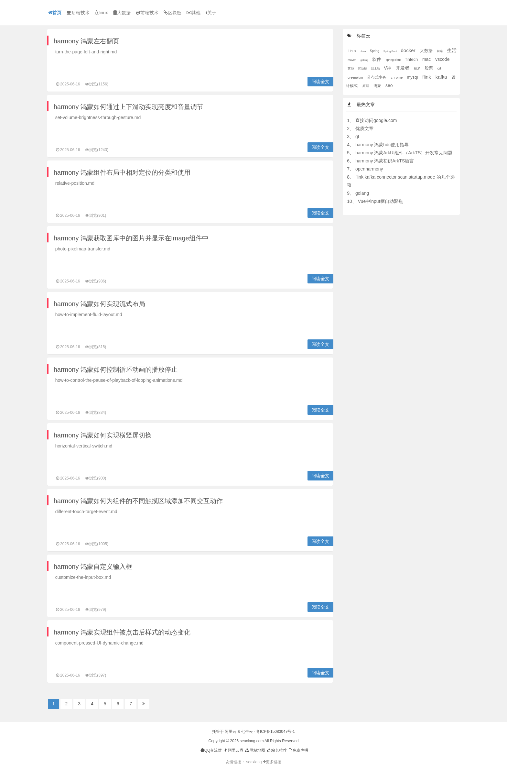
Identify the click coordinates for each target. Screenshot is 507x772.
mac (427, 59)
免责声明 (298, 750)
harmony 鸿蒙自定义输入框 (93, 566)
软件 (377, 59)
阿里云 (230, 731)
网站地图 (254, 750)
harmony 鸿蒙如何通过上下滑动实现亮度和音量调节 (128, 106)
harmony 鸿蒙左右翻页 (86, 41)
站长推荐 (276, 750)
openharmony (369, 168)
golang (365, 60)
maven (352, 59)
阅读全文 (320, 81)
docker (409, 50)
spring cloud (394, 59)
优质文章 (364, 128)
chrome (397, 77)
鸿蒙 (377, 85)
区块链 (172, 12)
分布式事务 (377, 77)
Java (364, 51)
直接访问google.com (376, 120)
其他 (193, 12)
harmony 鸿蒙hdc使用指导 (382, 144)
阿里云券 (233, 750)
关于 (211, 12)
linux (101, 12)
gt (357, 136)
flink (427, 77)
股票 (429, 68)
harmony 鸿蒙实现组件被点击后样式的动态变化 (122, 632)
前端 (440, 51)
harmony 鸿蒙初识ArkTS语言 (384, 160)
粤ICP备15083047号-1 (275, 731)
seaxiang (254, 762)
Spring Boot (390, 51)
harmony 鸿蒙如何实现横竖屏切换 (103, 435)
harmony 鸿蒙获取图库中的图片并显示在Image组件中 (131, 238)
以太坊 (376, 68)
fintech (412, 59)
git (439, 68)
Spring (375, 51)
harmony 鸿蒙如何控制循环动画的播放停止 (116, 369)
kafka (442, 77)
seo (389, 85)
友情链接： (235, 762)
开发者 (403, 68)
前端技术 (147, 12)
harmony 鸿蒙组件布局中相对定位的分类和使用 (122, 172)
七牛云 (247, 731)
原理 (366, 86)
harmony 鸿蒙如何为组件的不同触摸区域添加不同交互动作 (138, 500)
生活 (452, 50)
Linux (352, 51)
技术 (417, 68)
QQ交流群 (211, 750)
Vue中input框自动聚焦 (380, 201)
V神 (388, 68)
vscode (442, 59)
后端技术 (78, 12)
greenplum (356, 77)
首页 (54, 12)
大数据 (122, 12)
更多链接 (272, 762)
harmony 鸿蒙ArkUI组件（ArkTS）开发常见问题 (403, 152)
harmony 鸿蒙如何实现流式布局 (99, 303)
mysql (413, 77)
